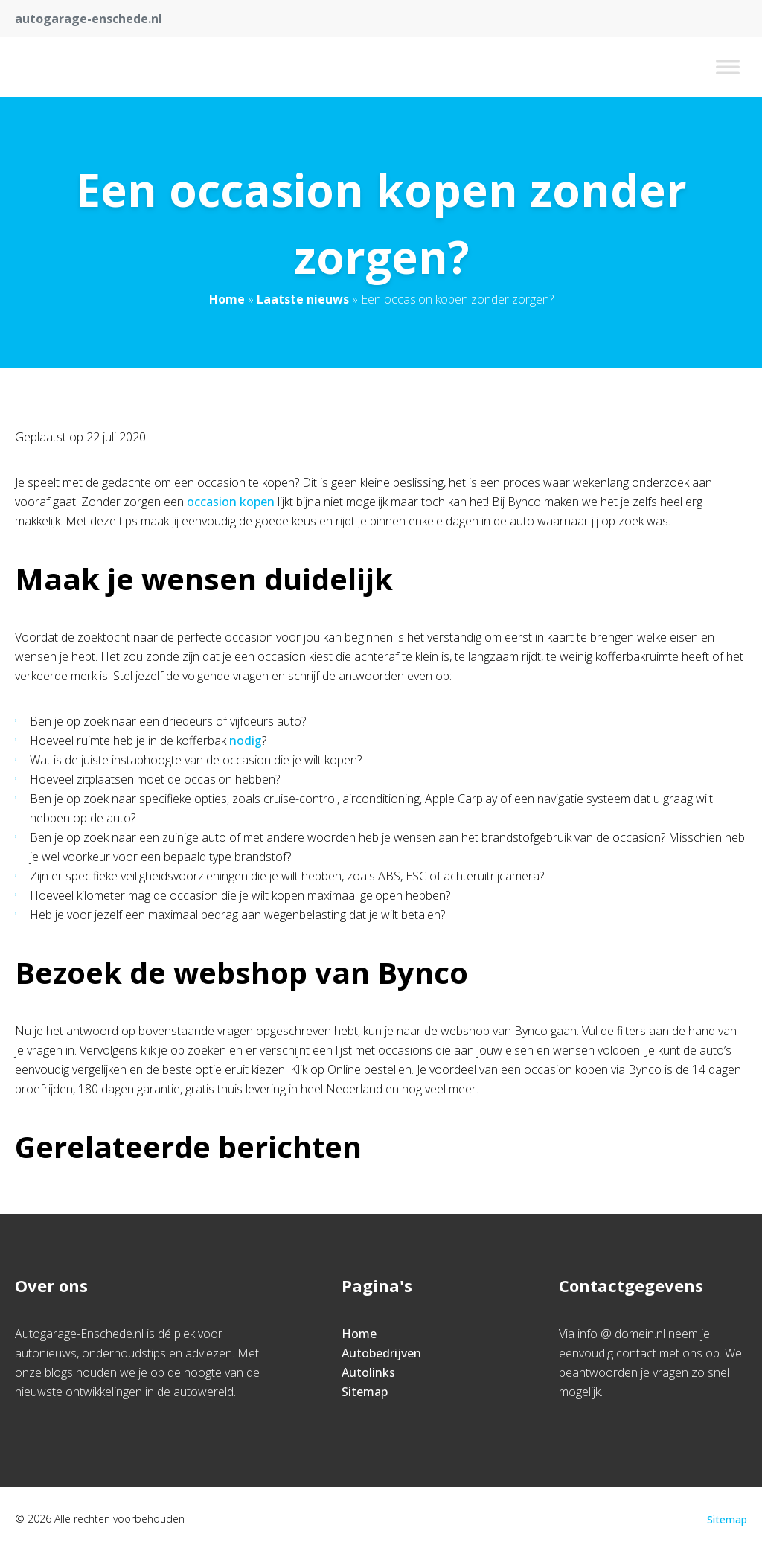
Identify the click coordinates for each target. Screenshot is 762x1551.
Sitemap (365, 1392)
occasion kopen (231, 501)
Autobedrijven (381, 1353)
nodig (245, 740)
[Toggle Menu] (728, 67)
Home (227, 299)
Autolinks (368, 1372)
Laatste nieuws (303, 299)
